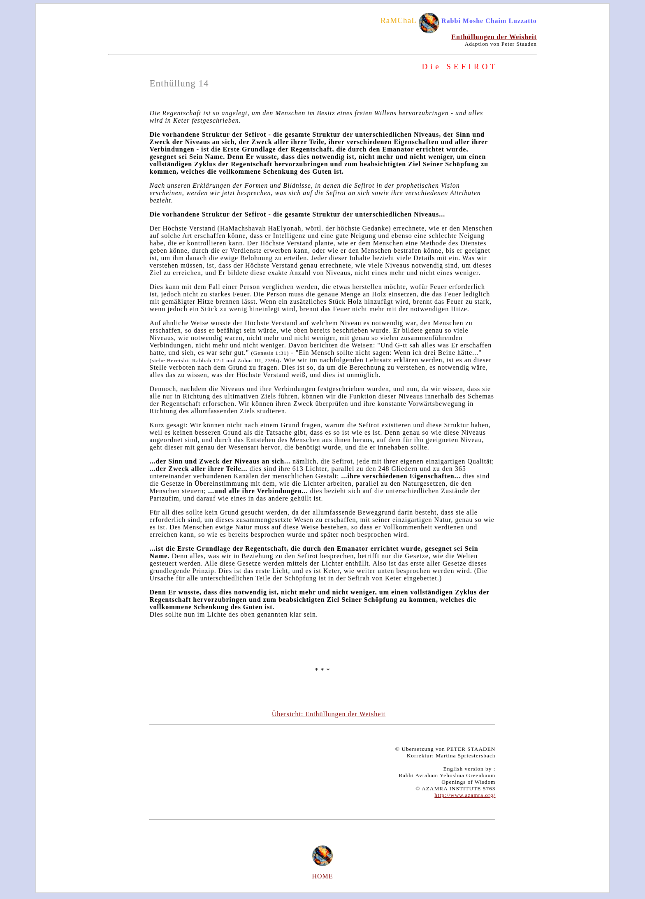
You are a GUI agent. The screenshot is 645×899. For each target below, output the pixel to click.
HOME (322, 876)
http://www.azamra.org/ (464, 795)
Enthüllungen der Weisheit (494, 36)
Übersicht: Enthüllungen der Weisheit (329, 713)
